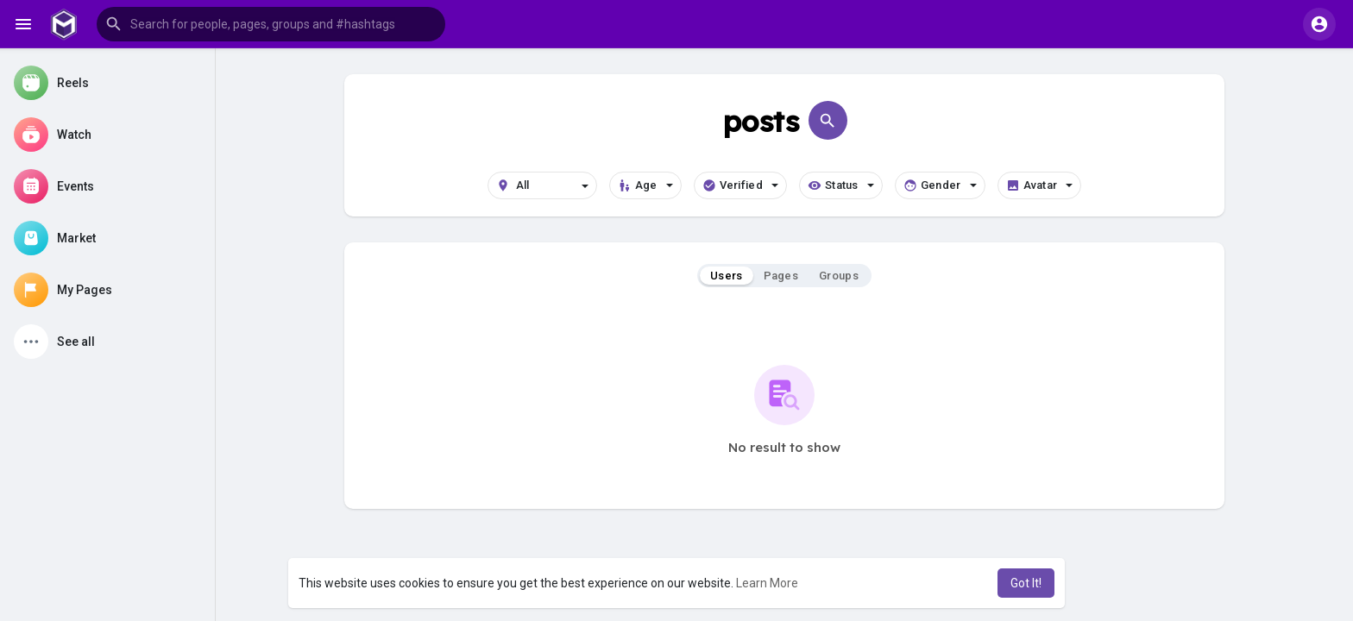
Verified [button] (740, 185)
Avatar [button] (1039, 185)
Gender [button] (940, 185)
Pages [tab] (781, 275)
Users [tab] (726, 275)
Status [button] (841, 185)
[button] (271, 24)
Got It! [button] (1025, 583)
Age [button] (645, 185)
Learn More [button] (767, 583)
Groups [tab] (839, 275)
